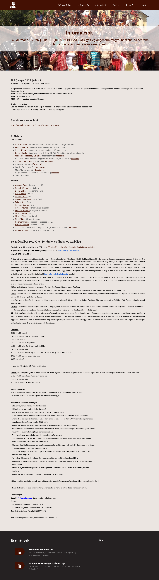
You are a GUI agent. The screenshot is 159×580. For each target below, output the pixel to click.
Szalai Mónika (21, 153)
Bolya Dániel (20, 193)
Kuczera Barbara (22, 210)
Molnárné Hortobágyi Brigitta (28, 156)
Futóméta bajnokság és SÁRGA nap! (47, 563)
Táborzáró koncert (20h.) (41, 549)
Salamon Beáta (22, 144)
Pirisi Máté (19, 219)
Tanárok (129, 5)
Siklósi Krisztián (22, 224)
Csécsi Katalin (21, 196)
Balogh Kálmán (21, 188)
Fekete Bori (20, 202)
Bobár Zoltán (21, 191)
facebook (60, 156)
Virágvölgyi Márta (23, 230)
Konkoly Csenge (22, 205)
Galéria (116, 5)
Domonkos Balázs (23, 199)
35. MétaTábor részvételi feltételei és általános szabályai (71, 247)
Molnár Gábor (21, 213)
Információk (100, 5)
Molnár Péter (20, 216)
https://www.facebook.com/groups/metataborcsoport (35, 125)
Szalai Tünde (20, 150)
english (143, 5)
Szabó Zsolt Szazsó (24, 161)
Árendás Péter (21, 185)
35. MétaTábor (64, 5)
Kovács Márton (21, 147)
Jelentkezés (83, 5)
